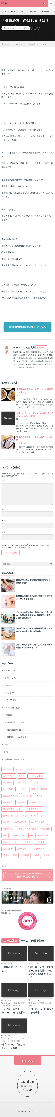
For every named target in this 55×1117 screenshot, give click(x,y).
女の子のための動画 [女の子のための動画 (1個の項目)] (27, 829)
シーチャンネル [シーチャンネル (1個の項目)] (35, 776)
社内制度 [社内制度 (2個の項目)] (26, 842)
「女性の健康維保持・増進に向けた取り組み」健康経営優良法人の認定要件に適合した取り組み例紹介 (34, 615)
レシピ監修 (15, 1003)
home (3, 11)
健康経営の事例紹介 (15, 730)
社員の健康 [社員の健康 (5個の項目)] (39, 842)
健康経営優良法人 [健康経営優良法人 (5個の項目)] (10, 815)
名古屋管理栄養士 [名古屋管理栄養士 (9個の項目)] (38, 822)
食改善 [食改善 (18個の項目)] (36, 855)
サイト (4, 532)
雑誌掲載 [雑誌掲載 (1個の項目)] (25, 855)
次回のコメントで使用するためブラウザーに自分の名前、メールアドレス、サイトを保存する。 (27, 546)
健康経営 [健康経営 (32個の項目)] (33, 802)
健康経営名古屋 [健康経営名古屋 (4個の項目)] (29, 815)
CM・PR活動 (10, 670)
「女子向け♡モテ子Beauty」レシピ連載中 (13, 1011)
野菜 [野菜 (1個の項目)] (15, 855)
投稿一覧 (41, 347)
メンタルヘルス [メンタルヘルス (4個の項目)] (21, 782)
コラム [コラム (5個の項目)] (22, 776)
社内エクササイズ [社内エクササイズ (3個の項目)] (10, 842)
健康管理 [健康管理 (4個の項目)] (21, 802)
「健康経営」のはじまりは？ (14, 969)
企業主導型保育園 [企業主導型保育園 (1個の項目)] (10, 796)
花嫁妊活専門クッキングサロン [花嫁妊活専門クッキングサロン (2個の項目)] (30, 848)
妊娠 (18, 1041)
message (45, 11)
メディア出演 (10, 700)
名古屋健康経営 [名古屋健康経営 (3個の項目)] (20, 822)
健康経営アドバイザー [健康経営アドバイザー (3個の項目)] (12, 809)
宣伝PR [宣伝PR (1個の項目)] (14, 835)
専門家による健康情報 (16, 737)
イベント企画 (10, 678)
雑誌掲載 (31, 1005)
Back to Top (27, 1061)
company (33, 11)
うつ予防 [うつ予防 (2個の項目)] (7, 769)
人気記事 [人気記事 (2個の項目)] (43, 789)
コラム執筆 (22, 28)
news (13, 11)
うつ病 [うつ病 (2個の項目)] (18, 769)
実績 (6, 744)
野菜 (49, 1003)
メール (4, 520)
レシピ (6, 1003)
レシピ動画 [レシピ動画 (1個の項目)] (8, 789)
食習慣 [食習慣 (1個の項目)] (46, 855)
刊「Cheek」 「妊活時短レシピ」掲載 (13, 1046)
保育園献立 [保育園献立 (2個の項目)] (8, 802)
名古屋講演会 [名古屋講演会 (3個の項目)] (9, 829)
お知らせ (8, 685)
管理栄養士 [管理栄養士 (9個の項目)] (8, 848)
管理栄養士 (17, 1005)
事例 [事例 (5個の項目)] (33, 789)
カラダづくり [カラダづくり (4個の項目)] (9, 776)
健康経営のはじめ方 (15, 722)
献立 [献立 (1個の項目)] (32, 835)
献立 (6, 752)
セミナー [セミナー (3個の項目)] (7, 782)
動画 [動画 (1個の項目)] (42, 815)
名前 (3, 509)
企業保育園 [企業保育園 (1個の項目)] (27, 796)
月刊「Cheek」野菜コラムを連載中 (41, 1011)
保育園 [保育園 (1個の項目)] (39, 796)
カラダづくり (9, 1038)
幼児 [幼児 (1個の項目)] (24, 835)
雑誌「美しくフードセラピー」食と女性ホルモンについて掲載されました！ (40, 972)
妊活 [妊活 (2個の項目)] (5, 835)
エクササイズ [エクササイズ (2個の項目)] (31, 769)
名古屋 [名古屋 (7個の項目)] (6, 822)
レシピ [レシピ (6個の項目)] (36, 782)
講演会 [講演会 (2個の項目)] (6, 855)
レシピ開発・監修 (12, 707)
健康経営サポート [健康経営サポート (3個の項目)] (34, 809)
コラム (33, 1003)
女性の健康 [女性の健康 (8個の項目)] (45, 829)
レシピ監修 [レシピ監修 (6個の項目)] (22, 789)
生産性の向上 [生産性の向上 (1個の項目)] (44, 835)
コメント (5, 481)
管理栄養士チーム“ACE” (14, 759)
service (22, 11)
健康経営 (8, 715)
